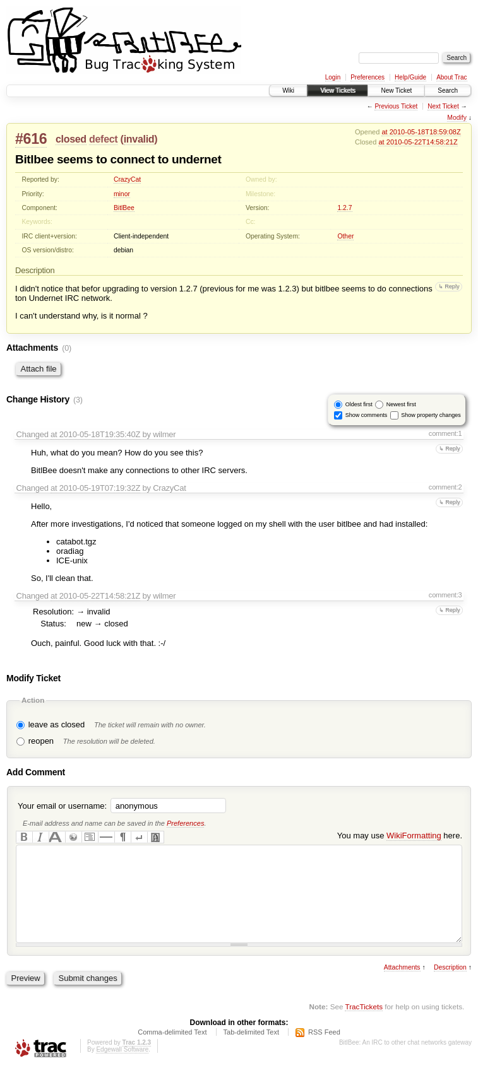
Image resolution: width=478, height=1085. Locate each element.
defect (103, 139)
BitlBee (124, 207)
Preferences (367, 77)
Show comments (366, 415)
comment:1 (445, 433)
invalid (139, 139)
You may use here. (399, 835)
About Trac (451, 77)
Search (448, 90)
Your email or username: (62, 806)
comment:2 (445, 487)
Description (450, 986)
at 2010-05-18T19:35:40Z (95, 434)
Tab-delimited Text (251, 1051)
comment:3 (445, 595)
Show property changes (431, 415)
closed (71, 139)
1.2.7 (344, 207)
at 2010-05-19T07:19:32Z (95, 488)
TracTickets (364, 1025)
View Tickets (337, 90)
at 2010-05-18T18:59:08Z (420, 132)
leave (38, 724)
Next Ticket (442, 106)
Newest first (401, 404)
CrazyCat (127, 179)
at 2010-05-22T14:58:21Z (417, 142)
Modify (457, 117)
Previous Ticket (395, 106)
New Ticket (396, 90)
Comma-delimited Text (172, 1051)
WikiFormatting (413, 835)
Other (345, 236)
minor (122, 194)
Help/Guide (410, 77)
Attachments (402, 986)
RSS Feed (324, 1051)
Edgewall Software (122, 1068)
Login (332, 77)
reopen (41, 741)
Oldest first (359, 404)
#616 (31, 139)
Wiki (288, 90)
